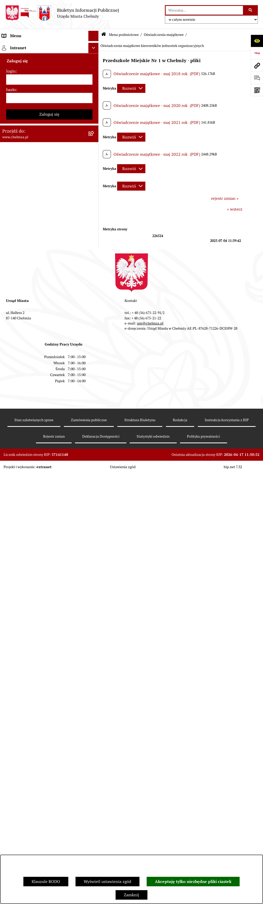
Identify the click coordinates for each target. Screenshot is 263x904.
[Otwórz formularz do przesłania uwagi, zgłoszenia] (257, 78)
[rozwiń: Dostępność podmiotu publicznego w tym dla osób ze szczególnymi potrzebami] (94, 532)
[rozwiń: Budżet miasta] (94, 195)
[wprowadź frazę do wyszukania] (204, 10)
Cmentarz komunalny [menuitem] (22, 701)
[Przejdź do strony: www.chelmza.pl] (257, 65)
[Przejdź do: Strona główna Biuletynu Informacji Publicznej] (103, 34)
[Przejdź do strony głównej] (62, 13)
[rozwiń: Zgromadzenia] (94, 478)
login (11, 737)
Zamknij (131, 895)
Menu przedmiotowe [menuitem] (21, 681)
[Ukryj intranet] (93, 714)
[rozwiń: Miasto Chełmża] (94, 73)
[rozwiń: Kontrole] (94, 410)
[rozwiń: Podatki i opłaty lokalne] (94, 250)
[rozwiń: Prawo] (94, 141)
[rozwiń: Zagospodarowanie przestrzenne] (94, 424)
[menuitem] (49, 59)
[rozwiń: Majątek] (94, 222)
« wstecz (234, 209)
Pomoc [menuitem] (8, 691)
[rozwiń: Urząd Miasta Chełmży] (94, 100)
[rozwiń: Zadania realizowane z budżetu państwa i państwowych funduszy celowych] (94, 593)
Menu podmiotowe (124, 34)
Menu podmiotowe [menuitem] (19, 46)
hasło (11, 755)
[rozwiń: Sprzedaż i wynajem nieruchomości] (94, 182)
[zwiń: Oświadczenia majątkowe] (94, 324)
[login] (49, 745)
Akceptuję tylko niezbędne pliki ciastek (193, 881)
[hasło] (49, 764)
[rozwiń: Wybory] (94, 263)
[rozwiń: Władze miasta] (94, 86)
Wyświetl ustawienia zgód (107, 881)
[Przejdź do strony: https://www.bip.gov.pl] (257, 53)
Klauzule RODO (46, 881)
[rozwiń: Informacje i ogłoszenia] (94, 397)
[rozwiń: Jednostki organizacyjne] (94, 154)
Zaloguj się (49, 780)
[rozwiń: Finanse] (94, 236)
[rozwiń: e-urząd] (94, 114)
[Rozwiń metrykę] (131, 88)
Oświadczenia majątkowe (164, 34)
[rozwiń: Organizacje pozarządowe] (94, 290)
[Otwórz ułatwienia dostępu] (257, 41)
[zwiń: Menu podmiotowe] (94, 46)
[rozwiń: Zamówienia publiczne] (94, 168)
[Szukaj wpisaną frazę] (251, 10)
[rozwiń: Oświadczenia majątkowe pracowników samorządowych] (94, 351)
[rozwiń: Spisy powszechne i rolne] (94, 613)
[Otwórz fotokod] (257, 90)
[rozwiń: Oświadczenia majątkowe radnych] (94, 337)
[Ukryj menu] (93, 36)
